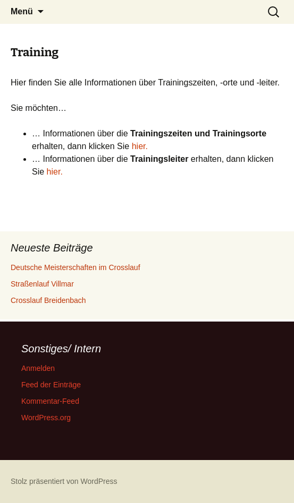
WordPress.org (46, 417)
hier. (140, 146)
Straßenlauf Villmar (42, 284)
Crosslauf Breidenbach (48, 300)
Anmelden (38, 368)
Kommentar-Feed (50, 401)
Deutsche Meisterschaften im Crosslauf (75, 267)
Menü (22, 11)
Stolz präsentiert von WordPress (64, 481)
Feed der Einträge (51, 384)
